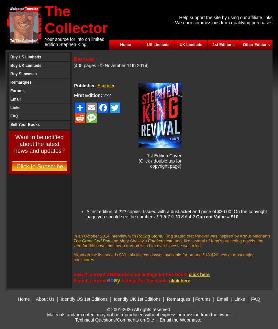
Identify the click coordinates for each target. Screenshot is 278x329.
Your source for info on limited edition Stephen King (75, 42)
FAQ (14, 116)
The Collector (76, 19)
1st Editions (224, 45)
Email (15, 99)
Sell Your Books (25, 124)
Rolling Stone (149, 236)
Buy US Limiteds (25, 57)
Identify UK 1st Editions (138, 299)
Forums (17, 91)
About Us (45, 299)
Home (125, 45)
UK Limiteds (191, 45)
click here (199, 274)
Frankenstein (160, 240)
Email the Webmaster (181, 320)
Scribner (105, 85)
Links (15, 107)
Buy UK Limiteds (25, 65)
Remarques (20, 82)
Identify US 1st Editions (84, 299)
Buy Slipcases (23, 74)
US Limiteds (158, 45)
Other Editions (256, 45)
